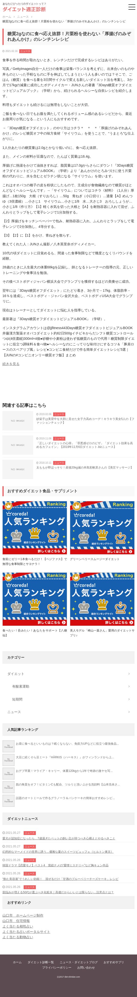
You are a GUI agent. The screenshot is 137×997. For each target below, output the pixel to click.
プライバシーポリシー (56, 967)
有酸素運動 (20, 686)
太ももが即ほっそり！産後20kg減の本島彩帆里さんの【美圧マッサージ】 (84, 467)
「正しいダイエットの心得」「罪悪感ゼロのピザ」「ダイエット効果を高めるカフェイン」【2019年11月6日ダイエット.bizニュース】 (84, 445)
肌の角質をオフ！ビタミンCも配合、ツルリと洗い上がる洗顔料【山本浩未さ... (68, 784)
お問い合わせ (86, 967)
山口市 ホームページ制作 (22, 915)
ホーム (17, 962)
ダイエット (15, 674)
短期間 (17, 699)
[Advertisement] (68, 386)
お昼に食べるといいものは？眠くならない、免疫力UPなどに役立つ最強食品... (67, 743)
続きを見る (11, 364)
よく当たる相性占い (17, 926)
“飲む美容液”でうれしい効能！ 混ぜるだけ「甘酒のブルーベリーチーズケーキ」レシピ (60, 879)
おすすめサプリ (114, 962)
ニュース (25, 51)
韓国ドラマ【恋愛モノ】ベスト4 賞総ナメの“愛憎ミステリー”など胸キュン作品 (55, 865)
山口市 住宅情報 (16, 921)
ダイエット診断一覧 (41, 962)
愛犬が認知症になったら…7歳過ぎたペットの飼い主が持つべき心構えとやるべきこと (58, 838)
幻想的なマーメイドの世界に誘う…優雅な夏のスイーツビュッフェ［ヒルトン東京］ (58, 851)
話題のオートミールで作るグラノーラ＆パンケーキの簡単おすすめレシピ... (65, 798)
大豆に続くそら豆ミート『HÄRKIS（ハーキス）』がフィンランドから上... (65, 757)
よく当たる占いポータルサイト (26, 932)
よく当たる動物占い (17, 937)
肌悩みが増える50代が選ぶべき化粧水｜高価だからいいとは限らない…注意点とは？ (58, 892)
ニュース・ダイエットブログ (79, 962)
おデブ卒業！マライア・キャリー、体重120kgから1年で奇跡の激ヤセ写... (64, 771)
